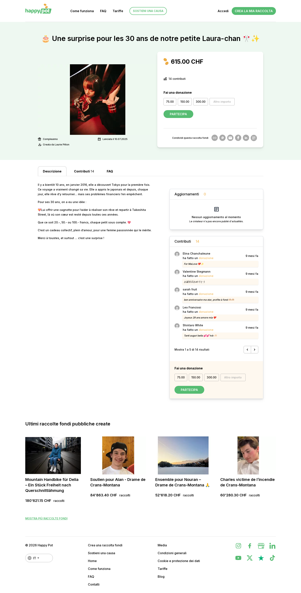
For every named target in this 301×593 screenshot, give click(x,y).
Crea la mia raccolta (254, 11)
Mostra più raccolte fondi (46, 518)
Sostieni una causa (148, 11)
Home (92, 561)
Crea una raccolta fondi (105, 545)
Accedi (223, 11)
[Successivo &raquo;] (254, 349)
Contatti (93, 584)
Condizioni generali (172, 553)
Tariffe (118, 11)
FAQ (103, 11)
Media (162, 545)
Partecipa (178, 114)
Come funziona (82, 11)
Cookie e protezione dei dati (179, 561)
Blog (161, 576)
